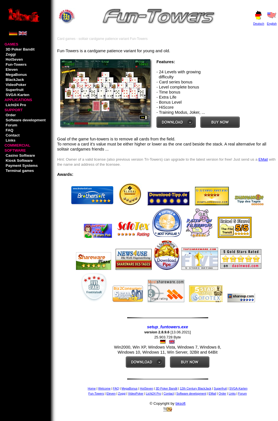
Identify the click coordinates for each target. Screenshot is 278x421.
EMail (263, 159)
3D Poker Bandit (20, 49)
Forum (11, 125)
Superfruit (15, 90)
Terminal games (20, 171)
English (272, 23)
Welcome (104, 388)
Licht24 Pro (16, 105)
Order (11, 115)
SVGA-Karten (17, 95)
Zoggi (11, 54)
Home (92, 388)
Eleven (12, 69)
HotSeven (14, 59)
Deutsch (258, 23)
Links (10, 140)
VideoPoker (16, 85)
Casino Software (20, 155)
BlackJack (15, 80)
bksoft (181, 403)
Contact (13, 135)
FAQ (9, 130)
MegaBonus (16, 74)
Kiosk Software (19, 160)
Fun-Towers (16, 64)
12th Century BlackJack (195, 388)
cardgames (80, 149)
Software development (26, 120)
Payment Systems (22, 165)
